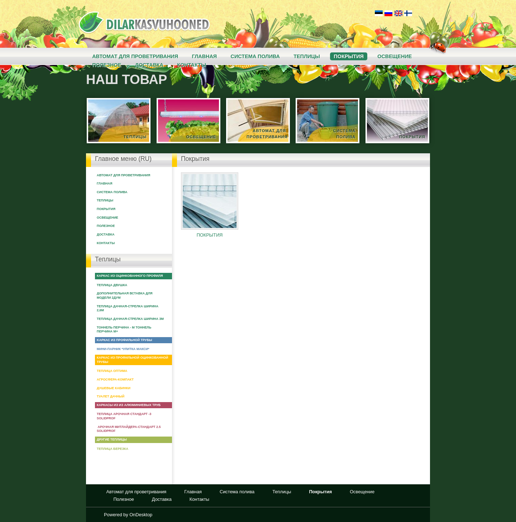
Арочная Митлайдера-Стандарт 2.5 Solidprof (129, 429)
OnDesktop (140, 514)
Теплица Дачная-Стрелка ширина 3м (130, 319)
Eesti (378, 12)
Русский (388, 12)
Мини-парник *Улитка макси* (123, 349)
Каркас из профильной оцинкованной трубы (132, 360)
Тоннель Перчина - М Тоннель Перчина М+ (124, 330)
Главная (204, 56)
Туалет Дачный (110, 396)
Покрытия (348, 56)
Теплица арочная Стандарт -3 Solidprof (124, 416)
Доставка (105, 234)
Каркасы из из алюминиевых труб (129, 405)
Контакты (106, 243)
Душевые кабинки (113, 388)
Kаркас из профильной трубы (124, 340)
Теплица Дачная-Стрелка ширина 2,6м (127, 308)
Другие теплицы (112, 439)
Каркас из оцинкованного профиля (130, 276)
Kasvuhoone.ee (144, 22)
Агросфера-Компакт (115, 379)
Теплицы (306, 56)
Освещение (394, 56)
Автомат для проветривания (135, 56)
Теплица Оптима (112, 371)
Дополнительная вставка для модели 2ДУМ (124, 295)
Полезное (106, 226)
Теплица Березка (112, 449)
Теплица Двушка (112, 285)
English (398, 12)
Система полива (255, 56)
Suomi (408, 12)
